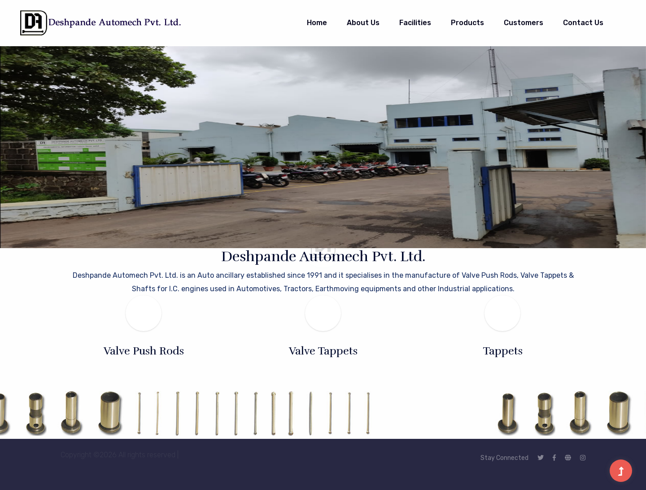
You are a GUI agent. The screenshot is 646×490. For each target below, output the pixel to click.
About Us (363, 22)
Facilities (415, 22)
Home (317, 22)
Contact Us (583, 22)
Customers (523, 22)
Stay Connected (504, 458)
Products (467, 22)
